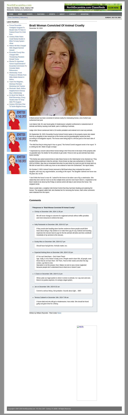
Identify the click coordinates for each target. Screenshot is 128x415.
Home (11, 14)
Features (40, 14)
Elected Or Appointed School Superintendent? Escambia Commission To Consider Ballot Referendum (18, 66)
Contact (72, 14)
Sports (52, 14)
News (20, 14)
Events (29, 14)
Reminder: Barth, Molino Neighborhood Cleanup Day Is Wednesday (17, 91)
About (62, 14)
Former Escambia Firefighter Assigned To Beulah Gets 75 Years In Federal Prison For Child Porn (17, 30)
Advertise (84, 14)
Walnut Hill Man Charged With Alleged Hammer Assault (17, 48)
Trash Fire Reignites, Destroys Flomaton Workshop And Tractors (17, 84)
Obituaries (23, 17)
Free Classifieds (13, 17)
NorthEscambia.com (29, 408)
